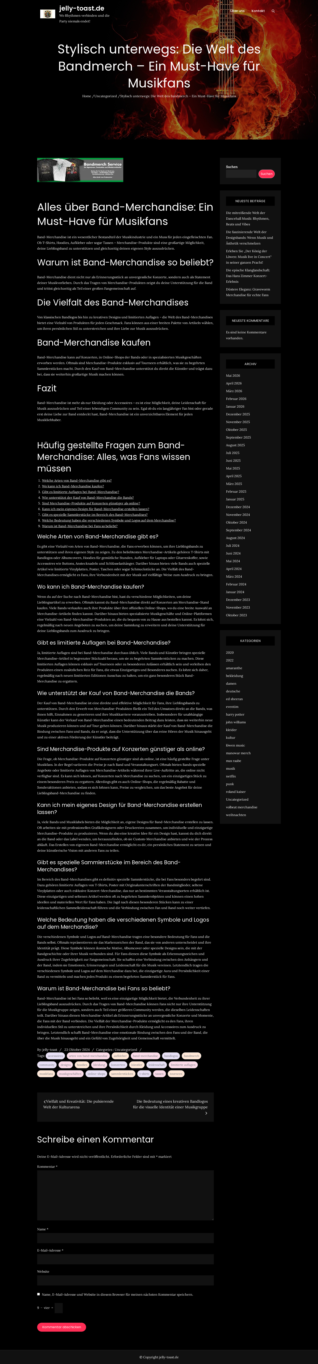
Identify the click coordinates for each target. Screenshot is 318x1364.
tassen (159, 1074)
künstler (136, 1065)
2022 (230, 660)
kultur (230, 737)
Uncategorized (126, 1050)
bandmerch (191, 1056)
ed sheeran (234, 699)
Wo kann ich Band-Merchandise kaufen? (73, 486)
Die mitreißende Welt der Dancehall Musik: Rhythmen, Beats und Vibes (247, 218)
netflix (231, 776)
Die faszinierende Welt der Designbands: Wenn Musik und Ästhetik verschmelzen (249, 237)
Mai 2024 (233, 561)
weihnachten (236, 815)
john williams (236, 722)
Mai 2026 (233, 375)
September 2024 (238, 530)
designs (66, 1065)
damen (231, 683)
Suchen (232, 167)
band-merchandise (145, 1056)
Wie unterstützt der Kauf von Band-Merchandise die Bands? (88, 497)
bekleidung (234, 676)
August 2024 (235, 538)
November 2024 (238, 515)
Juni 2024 (233, 553)
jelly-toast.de (82, 8)
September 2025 (238, 437)
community (46, 1065)
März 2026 (234, 391)
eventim (232, 707)
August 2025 (235, 445)
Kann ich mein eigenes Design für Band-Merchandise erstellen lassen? (95, 509)
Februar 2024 (236, 584)
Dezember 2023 (238, 600)
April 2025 (234, 476)
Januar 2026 (235, 406)
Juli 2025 (232, 453)
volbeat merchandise (241, 807)
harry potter (235, 714)
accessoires (55, 1056)
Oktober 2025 (236, 430)
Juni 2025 (233, 460)
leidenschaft (157, 1065)
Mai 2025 (233, 468)
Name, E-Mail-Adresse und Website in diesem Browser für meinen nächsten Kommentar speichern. (117, 1294)
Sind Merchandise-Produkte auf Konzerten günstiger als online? (91, 503)
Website (43, 1271)
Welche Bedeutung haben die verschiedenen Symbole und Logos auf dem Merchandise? (109, 520)
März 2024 (234, 576)
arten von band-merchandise (88, 1056)
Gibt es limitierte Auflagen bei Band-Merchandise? (80, 492)
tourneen (176, 1074)
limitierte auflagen (183, 1065)
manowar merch (238, 753)
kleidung (99, 1065)
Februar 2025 (236, 491)
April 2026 (234, 383)
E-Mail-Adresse (50, 1250)
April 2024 (234, 569)
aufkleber (120, 1056)
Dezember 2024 (238, 507)
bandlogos (171, 1056)
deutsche (233, 691)
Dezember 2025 (238, 414)
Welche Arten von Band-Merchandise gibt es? (77, 480)
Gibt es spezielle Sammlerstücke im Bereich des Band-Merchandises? (95, 515)
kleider (231, 730)
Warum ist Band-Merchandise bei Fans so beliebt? (80, 526)
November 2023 (238, 607)
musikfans (46, 1074)
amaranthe (234, 668)
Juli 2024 (232, 545)
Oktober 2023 (236, 615)
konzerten (118, 1065)
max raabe (233, 761)
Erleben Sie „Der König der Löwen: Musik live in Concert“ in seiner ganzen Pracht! (248, 256)
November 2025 (238, 422)
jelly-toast (49, 1050)
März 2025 (234, 484)
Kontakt (258, 11)
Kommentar (47, 1166)
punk (230, 784)
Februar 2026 (236, 399)
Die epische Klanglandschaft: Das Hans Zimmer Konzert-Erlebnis (248, 276)
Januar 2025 (235, 499)
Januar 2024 (235, 592)
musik (230, 768)
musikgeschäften (70, 1074)
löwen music (235, 745)
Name (42, 1229)
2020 (230, 652)
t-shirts (144, 1074)
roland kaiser (236, 792)
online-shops (96, 1074)
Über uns (237, 11)
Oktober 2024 (236, 522)
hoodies (82, 1065)
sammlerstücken (122, 1074)
